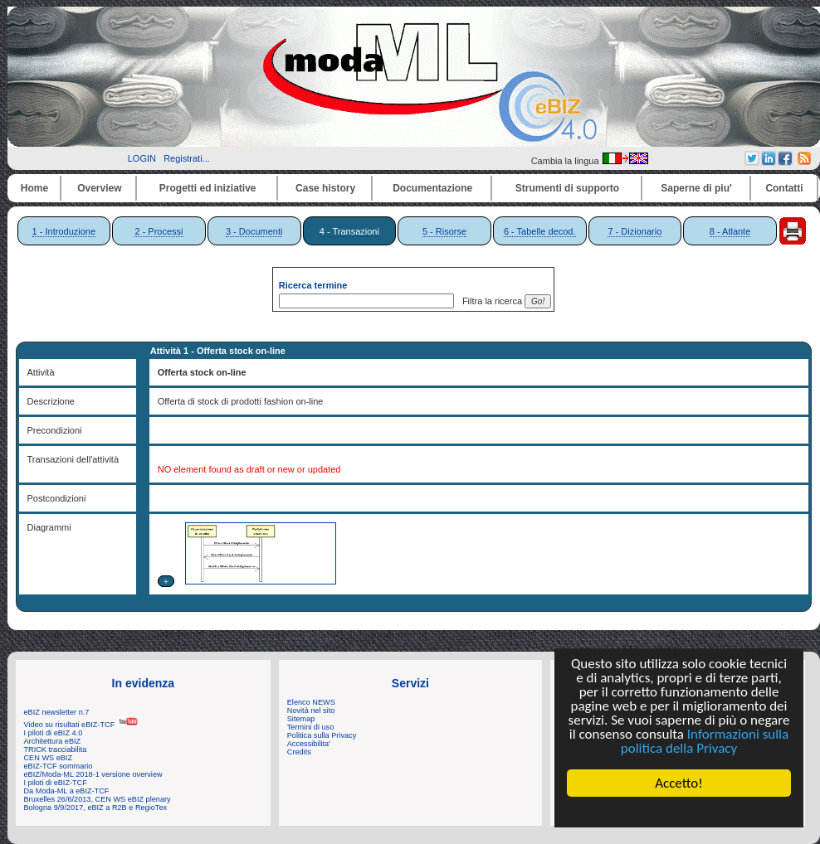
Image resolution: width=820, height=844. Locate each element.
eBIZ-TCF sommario (58, 766)
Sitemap (301, 719)
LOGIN (142, 158)
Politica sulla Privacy (321, 735)
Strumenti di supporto (567, 188)
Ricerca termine (313, 285)
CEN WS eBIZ (48, 758)
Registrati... (187, 158)
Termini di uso (310, 727)
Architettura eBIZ (52, 741)
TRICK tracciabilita (55, 749)
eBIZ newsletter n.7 (57, 712)
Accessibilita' (308, 744)
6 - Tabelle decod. (540, 231)
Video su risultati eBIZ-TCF (81, 724)
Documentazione (432, 188)
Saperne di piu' (696, 188)
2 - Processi (158, 231)
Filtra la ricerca (489, 301)
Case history (325, 188)
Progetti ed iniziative (207, 188)
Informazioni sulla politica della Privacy (704, 741)
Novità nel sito (311, 710)
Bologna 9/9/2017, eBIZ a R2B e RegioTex (96, 807)
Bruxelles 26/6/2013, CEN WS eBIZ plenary (97, 799)
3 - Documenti (254, 231)
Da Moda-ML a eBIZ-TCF (67, 791)
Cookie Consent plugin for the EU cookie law (678, 812)
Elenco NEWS (311, 702)
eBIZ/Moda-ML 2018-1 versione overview (93, 774)
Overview (99, 188)
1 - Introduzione (63, 231)
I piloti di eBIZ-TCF (55, 783)
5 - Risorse (444, 231)
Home (34, 188)
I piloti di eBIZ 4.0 (53, 733)
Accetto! (679, 783)
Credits (299, 752)
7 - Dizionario (634, 231)
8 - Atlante (730, 231)
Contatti (784, 188)
